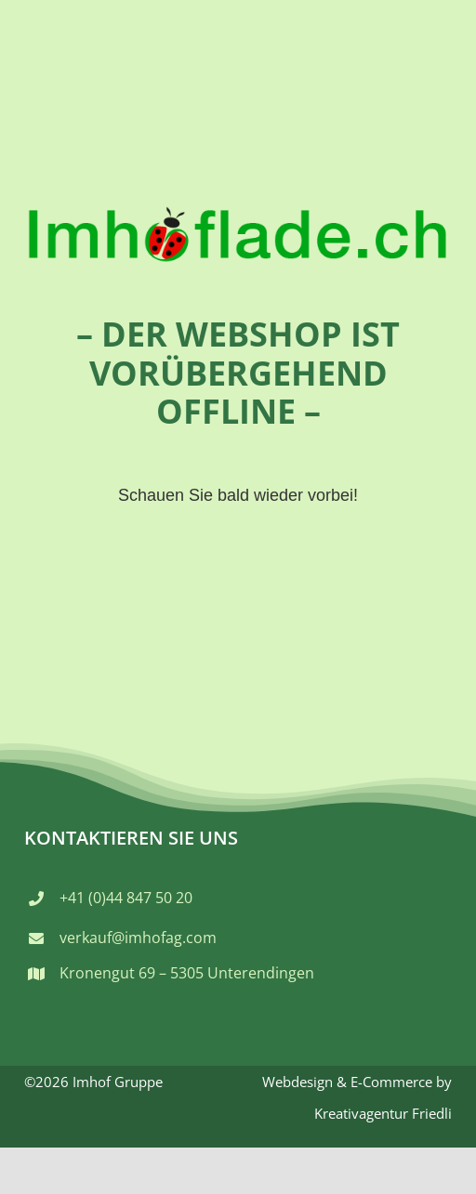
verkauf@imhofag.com (138, 937)
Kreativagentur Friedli (383, 1113)
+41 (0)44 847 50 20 (126, 897)
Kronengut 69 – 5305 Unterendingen (187, 973)
